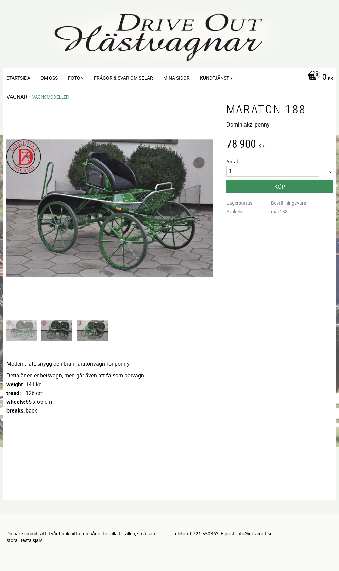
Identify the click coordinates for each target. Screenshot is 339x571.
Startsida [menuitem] (18, 77)
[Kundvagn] (318, 77)
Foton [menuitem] (76, 77)
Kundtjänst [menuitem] (214, 77)
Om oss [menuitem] (49, 77)
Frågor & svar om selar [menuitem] (123, 77)
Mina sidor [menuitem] (176, 77)
